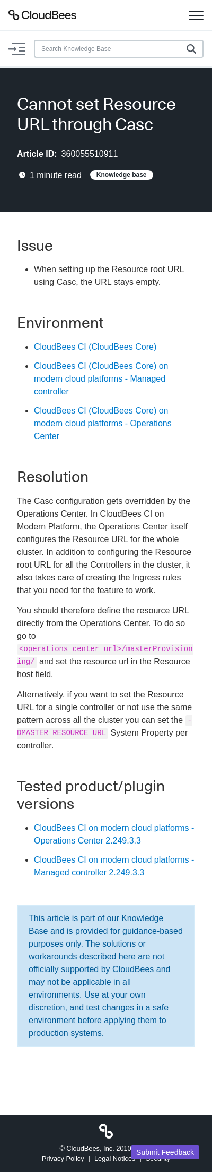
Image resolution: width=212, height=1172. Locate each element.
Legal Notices (115, 1158)
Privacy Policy (63, 1158)
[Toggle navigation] (196, 14)
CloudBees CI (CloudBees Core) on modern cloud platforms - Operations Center (103, 423)
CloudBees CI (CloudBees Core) (95, 346)
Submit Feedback (165, 1152)
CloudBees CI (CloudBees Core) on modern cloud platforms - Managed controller (101, 378)
